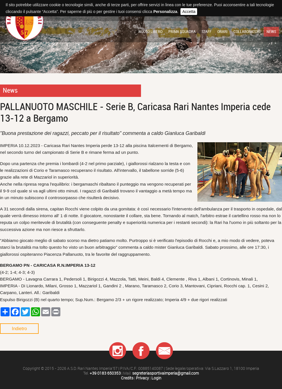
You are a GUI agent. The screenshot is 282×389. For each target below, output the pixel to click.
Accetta (188, 11)
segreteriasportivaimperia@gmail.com (165, 373)
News (271, 31)
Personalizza (165, 11)
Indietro (19, 328)
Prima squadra (182, 31)
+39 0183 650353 (105, 373)
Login (156, 378)
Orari (222, 31)
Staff (206, 31)
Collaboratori (247, 31)
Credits (127, 378)
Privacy (142, 378)
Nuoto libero (150, 31)
